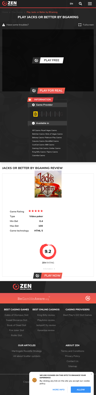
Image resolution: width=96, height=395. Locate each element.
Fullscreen (88, 24)
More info (59, 389)
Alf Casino (36, 130)
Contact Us (72, 361)
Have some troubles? (18, 24)
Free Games (17, 12)
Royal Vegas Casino (49, 130)
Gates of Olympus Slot (16, 315)
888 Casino (49, 145)
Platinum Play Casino (53, 137)
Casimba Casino (38, 155)
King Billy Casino (39, 152)
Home (5, 12)
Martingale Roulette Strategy (27, 351)
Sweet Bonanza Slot (16, 320)
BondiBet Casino (52, 141)
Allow (81, 389)
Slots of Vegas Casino (54, 134)
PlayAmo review (46, 320)
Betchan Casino (38, 134)
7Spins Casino (52, 152)
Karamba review (46, 330)
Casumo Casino (38, 141)
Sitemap (72, 366)
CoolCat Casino (38, 145)
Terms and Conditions (72, 351)
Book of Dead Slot (16, 325)
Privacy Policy (72, 356)
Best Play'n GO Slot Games (77, 315)
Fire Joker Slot (16, 330)
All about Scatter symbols (26, 356)
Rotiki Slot (16, 335)
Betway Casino (38, 137)
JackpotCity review (46, 325)
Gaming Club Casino (40, 148)
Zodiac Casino (55, 148)
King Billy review (46, 315)
